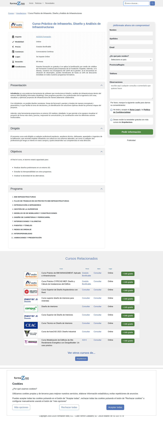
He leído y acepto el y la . (131, 111)
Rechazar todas (69, 407)
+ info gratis (128, 274)
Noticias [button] (38, 3)
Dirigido (15, 128)
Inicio (31, 3)
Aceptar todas (115, 407)
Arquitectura (81, 359)
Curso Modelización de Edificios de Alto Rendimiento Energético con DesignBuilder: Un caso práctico (60, 342)
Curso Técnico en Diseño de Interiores (57, 323)
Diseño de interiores (50, 306)
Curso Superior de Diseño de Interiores (57, 315)
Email (112, 47)
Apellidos (114, 39)
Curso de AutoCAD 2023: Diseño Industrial (59, 332)
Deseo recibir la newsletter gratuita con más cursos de (130, 121)
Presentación (18, 85)
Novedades (49, 3)
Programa (16, 188)
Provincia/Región (117, 65)
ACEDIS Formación (43, 37)
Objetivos (16, 151)
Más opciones (21, 407)
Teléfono (113, 74)
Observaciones (116, 82)
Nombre (113, 30)
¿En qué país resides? (119, 56)
